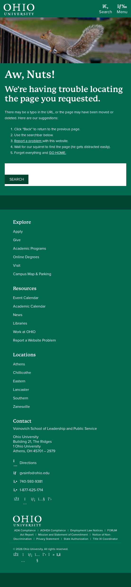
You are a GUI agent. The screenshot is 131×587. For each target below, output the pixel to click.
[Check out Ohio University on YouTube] (37, 558)
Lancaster (21, 389)
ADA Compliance (25, 530)
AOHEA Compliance (53, 530)
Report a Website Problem (34, 340)
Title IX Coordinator (105, 539)
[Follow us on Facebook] (16, 499)
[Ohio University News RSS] (59, 554)
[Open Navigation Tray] (122, 10)
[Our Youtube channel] (41, 499)
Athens (19, 364)
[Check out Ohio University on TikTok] (51, 554)
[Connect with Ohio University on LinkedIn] (30, 554)
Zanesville (21, 406)
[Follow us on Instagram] (24, 502)
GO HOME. (57, 152)
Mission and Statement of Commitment (63, 534)
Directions (28, 462)
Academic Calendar (29, 306)
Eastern (19, 381)
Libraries (20, 323)
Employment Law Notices (86, 530)
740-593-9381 (31, 481)
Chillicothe (22, 372)
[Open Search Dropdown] (105, 10)
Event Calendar (25, 297)
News (17, 314)
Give (17, 240)
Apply (18, 231)
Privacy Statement (47, 539)
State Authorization (76, 539)
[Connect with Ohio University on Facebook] (16, 554)
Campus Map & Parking (32, 274)
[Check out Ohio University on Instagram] (23, 560)
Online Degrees (26, 257)
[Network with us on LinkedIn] (33, 499)
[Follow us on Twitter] (49, 499)
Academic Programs (29, 248)
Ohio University (33, 549)
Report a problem (28, 141)
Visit (16, 265)
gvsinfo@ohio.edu (35, 473)
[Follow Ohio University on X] (44, 554)
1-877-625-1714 (31, 490)
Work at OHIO (24, 331)
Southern (20, 398)
